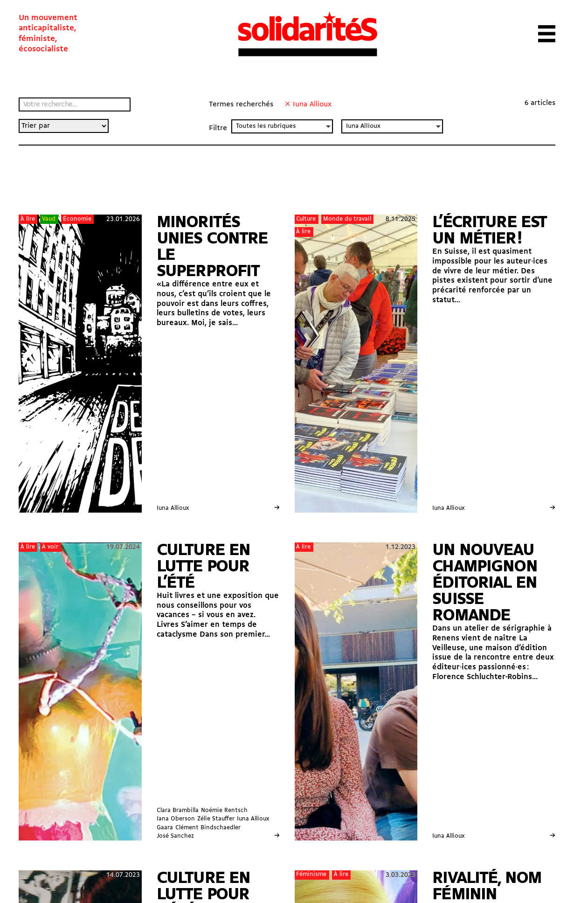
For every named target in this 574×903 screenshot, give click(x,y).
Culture (306, 219)
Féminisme (311, 874)
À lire (28, 219)
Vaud (48, 219)
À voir (50, 547)
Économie (77, 219)
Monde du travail (347, 219)
